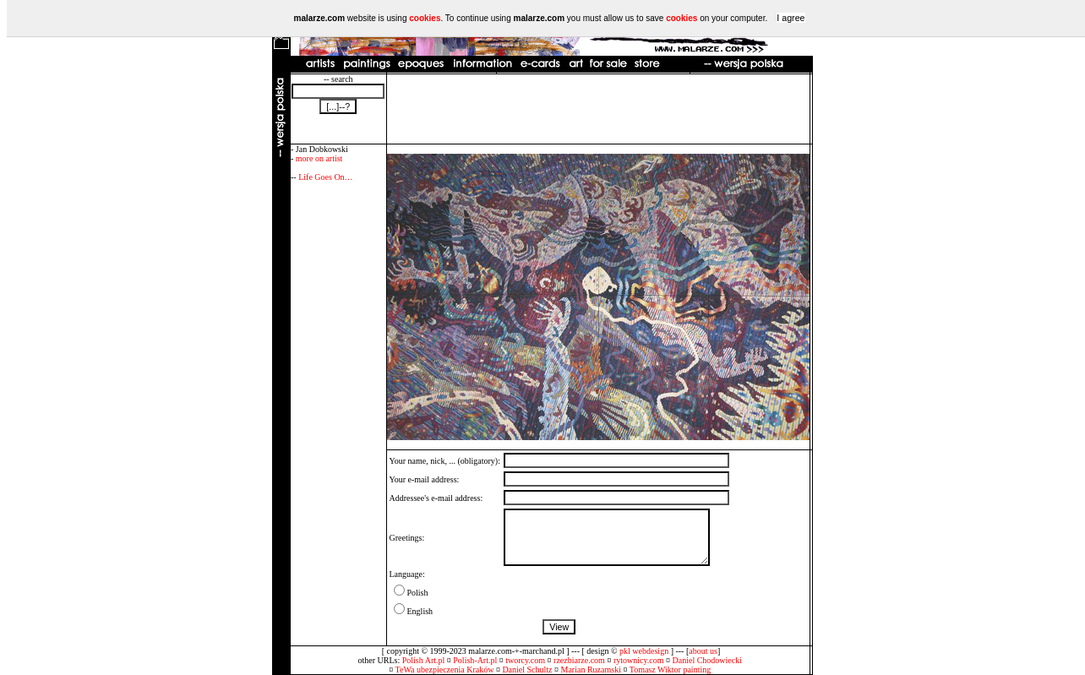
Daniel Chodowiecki (707, 660)
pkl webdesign (643, 651)
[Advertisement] (598, 109)
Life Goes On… (325, 177)
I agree (790, 18)
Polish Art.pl (423, 660)
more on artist (319, 158)
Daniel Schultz (527, 669)
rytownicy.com (638, 660)
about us (703, 651)
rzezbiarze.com (579, 660)
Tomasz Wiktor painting (670, 669)
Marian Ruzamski (591, 669)
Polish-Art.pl (475, 660)
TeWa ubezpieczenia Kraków (444, 669)
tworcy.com (525, 660)
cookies (424, 18)
